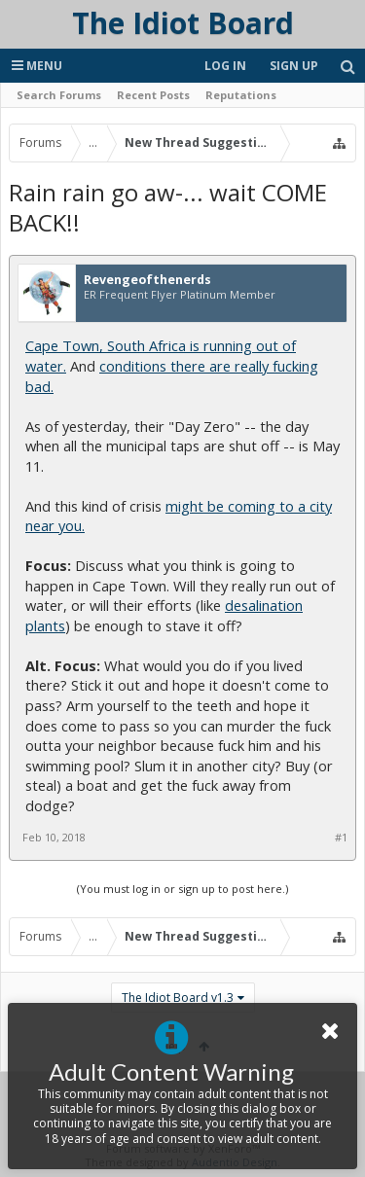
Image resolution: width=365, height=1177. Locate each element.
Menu (37, 66)
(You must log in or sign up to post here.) (182, 888)
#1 (341, 837)
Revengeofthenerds (147, 280)
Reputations (240, 95)
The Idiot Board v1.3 (178, 997)
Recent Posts (153, 95)
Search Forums (59, 95)
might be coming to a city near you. (178, 516)
